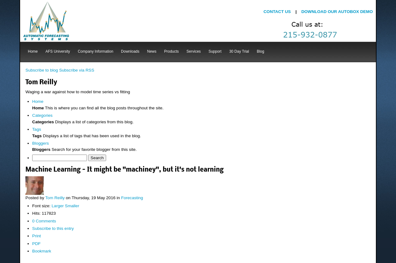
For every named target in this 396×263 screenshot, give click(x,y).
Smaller (72, 206)
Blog (260, 51)
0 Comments (44, 221)
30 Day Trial (239, 51)
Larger (58, 206)
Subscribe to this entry (53, 228)
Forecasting (132, 197)
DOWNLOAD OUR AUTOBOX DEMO (337, 11)
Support (215, 51)
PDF (36, 243)
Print (36, 236)
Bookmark (41, 251)
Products (171, 51)
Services (194, 51)
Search (97, 158)
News (151, 51)
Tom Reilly (55, 197)
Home (33, 51)
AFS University (57, 51)
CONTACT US (278, 11)
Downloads (130, 51)
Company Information (95, 51)
